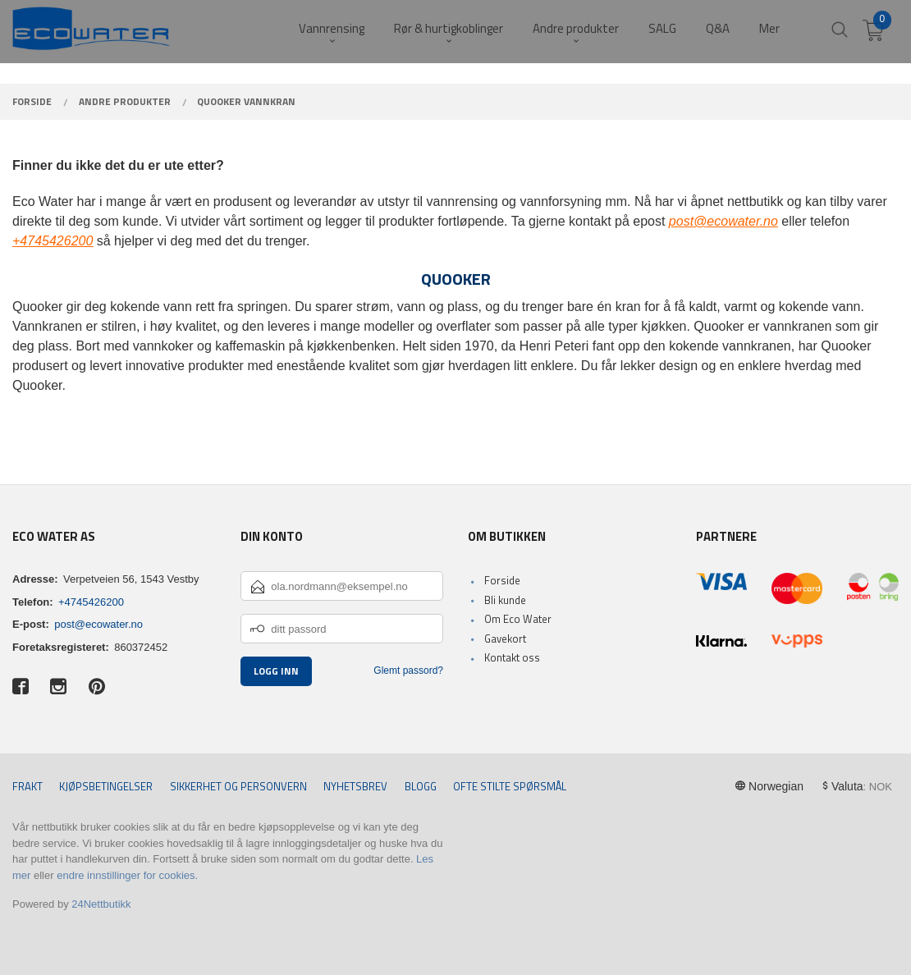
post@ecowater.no (98, 624)
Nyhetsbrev (355, 786)
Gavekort (505, 638)
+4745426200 (91, 602)
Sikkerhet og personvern (238, 786)
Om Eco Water (518, 619)
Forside (502, 580)
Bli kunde (505, 600)
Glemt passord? (408, 670)
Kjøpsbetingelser (106, 786)
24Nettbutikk (100, 904)
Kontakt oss (512, 657)
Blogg (421, 786)
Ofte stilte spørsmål (509, 786)
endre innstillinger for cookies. (127, 875)
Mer (769, 28)
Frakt (27, 786)
